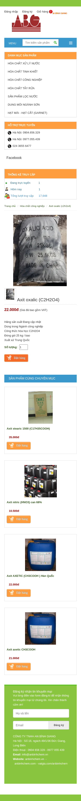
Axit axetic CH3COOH (21, 649)
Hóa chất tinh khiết (23, 71)
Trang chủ (10, 206)
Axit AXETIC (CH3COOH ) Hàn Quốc (30, 575)
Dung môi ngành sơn (24, 104)
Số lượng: (10, 347)
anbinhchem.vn (34, 759)
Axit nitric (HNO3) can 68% (24, 502)
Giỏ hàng (44, 11)
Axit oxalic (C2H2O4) (60, 206)
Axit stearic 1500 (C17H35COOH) (28, 428)
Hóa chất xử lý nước (24, 63)
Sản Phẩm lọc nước (23, 96)
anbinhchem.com (25, 763)
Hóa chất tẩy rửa (21, 88)
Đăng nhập (11, 11)
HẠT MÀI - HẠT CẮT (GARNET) (27, 112)
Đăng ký (27, 11)
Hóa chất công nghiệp (25, 79)
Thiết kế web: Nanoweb (59, 786)
